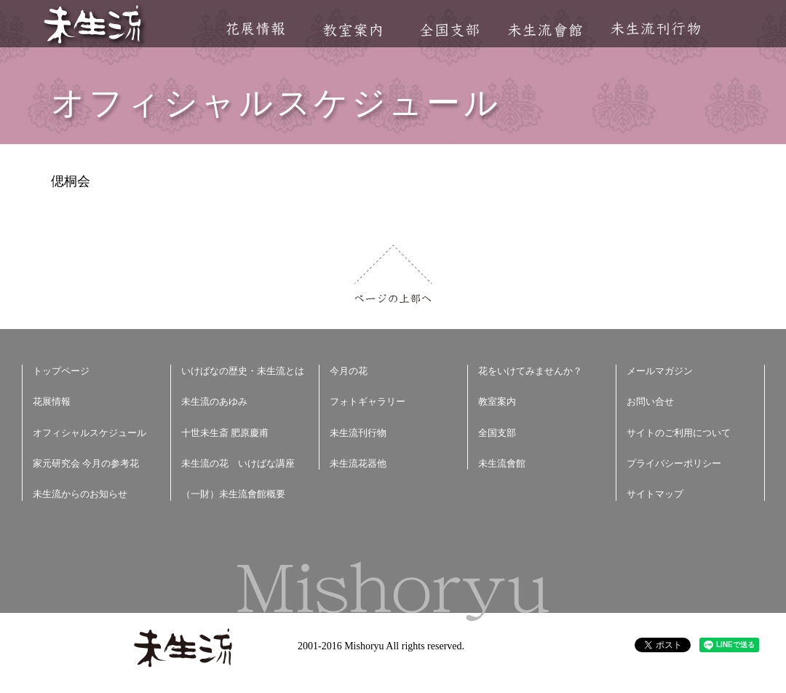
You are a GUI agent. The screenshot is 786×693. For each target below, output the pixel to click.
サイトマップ (655, 493)
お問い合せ (650, 401)
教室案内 (352, 30)
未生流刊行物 (656, 29)
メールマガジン (660, 370)
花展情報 (255, 29)
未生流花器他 (358, 463)
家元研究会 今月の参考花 (86, 463)
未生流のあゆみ (214, 401)
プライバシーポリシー (674, 463)
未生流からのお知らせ (80, 493)
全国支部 (449, 30)
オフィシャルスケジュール (89, 432)
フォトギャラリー (367, 401)
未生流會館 (544, 30)
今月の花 (349, 370)
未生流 (93, 25)
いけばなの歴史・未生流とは (242, 370)
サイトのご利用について (679, 432)
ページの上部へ (393, 274)
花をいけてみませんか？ (530, 370)
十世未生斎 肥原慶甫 (225, 432)
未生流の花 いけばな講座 (238, 463)
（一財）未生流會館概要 (233, 493)
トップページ (61, 370)
